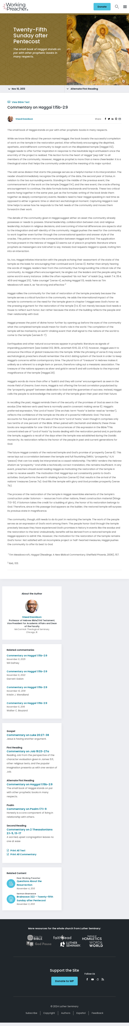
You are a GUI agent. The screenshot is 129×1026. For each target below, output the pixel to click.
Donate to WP (64, 981)
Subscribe (31, 1013)
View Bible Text (18, 102)
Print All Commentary (21, 854)
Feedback (97, 1013)
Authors (65, 1013)
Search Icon (117, 6)
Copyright (49, 1013)
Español (81, 1013)
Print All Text (16, 850)
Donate (102, 6)
